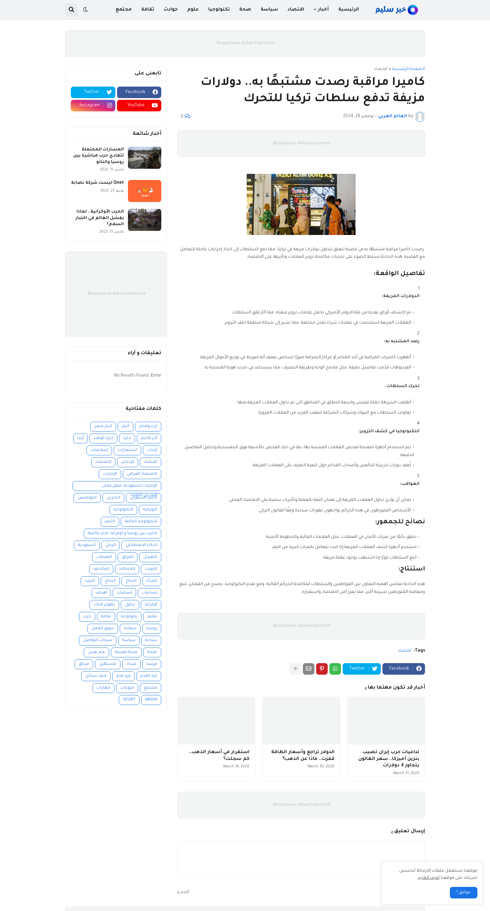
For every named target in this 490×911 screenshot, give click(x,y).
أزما (80, 438)
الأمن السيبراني (143, 498)
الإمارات (110, 474)
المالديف (101, 569)
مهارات (103, 688)
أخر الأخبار (149, 438)
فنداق (84, 664)
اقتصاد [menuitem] (296, 9)
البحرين (113, 498)
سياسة (128, 640)
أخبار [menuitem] (323, 9)
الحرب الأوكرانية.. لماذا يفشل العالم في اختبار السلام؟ (100, 217)
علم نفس (96, 652)
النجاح (110, 581)
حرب (87, 617)
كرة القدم (149, 676)
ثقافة (106, 617)
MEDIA (151, 700)
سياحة (151, 640)
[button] (85, 9)
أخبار (125, 426)
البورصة (150, 510)
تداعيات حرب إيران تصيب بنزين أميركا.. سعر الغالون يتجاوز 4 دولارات (388, 759)
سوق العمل (103, 628)
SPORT (129, 700)
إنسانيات (149, 593)
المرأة (151, 581)
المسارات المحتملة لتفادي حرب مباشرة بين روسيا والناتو (98, 155)
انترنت (90, 581)
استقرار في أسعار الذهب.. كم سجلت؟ (219, 756)
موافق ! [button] (464, 892)
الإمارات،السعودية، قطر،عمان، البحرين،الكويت (129, 487)
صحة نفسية (126, 652)
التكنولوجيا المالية (141, 522)
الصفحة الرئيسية (408, 69)
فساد (131, 664)
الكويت (151, 569)
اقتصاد (381, 69)
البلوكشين (87, 498)
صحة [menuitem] (245, 9)
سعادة (130, 628)
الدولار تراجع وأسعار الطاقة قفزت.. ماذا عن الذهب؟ (302, 756)
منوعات (127, 688)
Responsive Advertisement (245, 43)
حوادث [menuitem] (171, 9)
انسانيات (124, 593)
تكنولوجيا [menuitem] (219, 9)
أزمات (152, 450)
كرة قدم (123, 676)
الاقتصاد (103, 462)
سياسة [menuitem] (269, 9)
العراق (127, 557)
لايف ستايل (96, 676)
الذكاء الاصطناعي (141, 545)
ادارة (127, 438)
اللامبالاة (127, 569)
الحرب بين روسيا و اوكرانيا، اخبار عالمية (122, 533)
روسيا (151, 628)
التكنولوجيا (123, 510)
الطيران (150, 557)
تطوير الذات (104, 605)
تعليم (152, 617)
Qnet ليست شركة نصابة (97, 183)
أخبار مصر (103, 426)
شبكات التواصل (97, 640)
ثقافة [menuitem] (147, 9)
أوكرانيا (151, 605)
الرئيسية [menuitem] (348, 9)
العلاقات (104, 557)
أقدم (185, 892)
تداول (130, 605)
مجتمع (150, 688)
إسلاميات (99, 450)
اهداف (101, 593)
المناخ (131, 581)
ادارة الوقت (103, 438)
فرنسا (151, 664)
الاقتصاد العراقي (142, 474)
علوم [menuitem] (193, 9)
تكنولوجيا (129, 617)
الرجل (110, 545)
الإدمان (127, 462)
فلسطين (107, 664)
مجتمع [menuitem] (124, 9)
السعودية (87, 545)
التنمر (110, 522)
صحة (152, 652)
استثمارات (127, 450)
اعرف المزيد (429, 878)
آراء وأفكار (148, 426)
